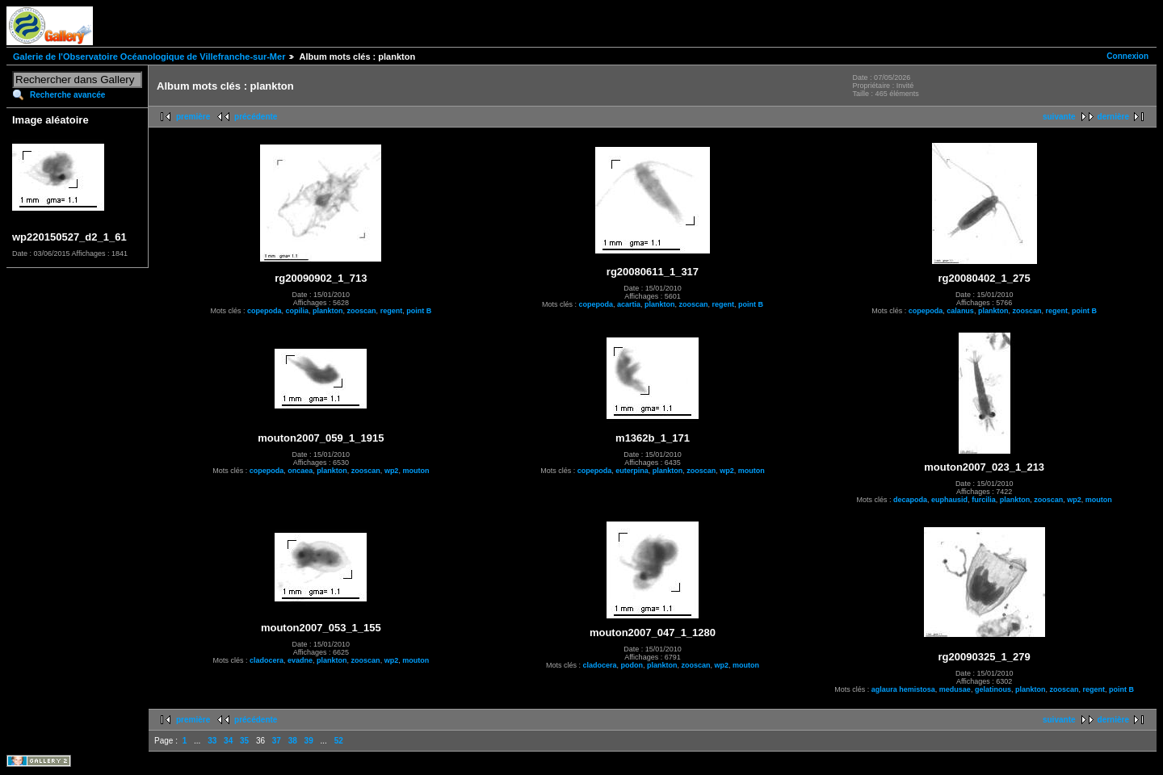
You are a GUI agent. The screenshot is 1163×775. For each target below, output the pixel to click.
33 (212, 740)
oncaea (300, 471)
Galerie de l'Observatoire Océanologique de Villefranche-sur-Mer (149, 56)
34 (228, 740)
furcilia (984, 500)
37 (276, 740)
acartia (628, 304)
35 (244, 740)
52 (338, 740)
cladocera (266, 660)
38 (292, 740)
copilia (297, 311)
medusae (955, 689)
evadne (300, 660)
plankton (328, 311)
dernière (1113, 116)
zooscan (361, 311)
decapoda (910, 500)
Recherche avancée (67, 94)
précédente (255, 116)
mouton (415, 471)
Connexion (1127, 56)
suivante (1059, 116)
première (193, 116)
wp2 (391, 471)
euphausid (949, 500)
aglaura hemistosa (903, 689)
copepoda (264, 311)
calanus (960, 311)
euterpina (632, 471)
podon (631, 665)
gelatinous (993, 689)
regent (391, 311)
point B (418, 311)
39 (308, 740)
